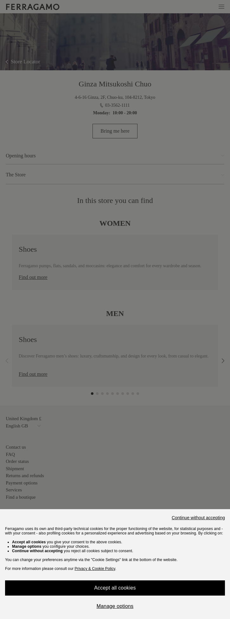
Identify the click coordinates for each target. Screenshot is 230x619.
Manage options (115, 606)
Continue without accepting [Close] (198, 517)
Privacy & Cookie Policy (94, 568)
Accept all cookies (115, 588)
